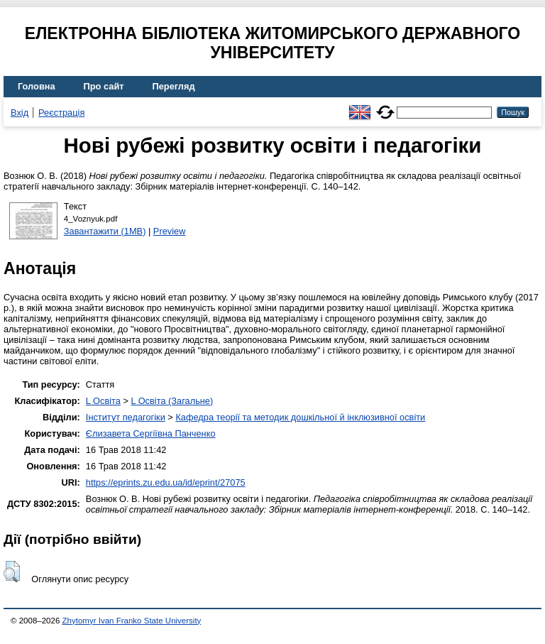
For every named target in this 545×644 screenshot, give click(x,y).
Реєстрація (61, 112)
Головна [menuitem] (36, 86)
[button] (12, 571)
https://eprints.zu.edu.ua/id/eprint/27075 (166, 482)
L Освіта (103, 400)
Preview (169, 231)
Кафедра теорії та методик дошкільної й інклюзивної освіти (300, 417)
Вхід (19, 112)
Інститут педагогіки (125, 417)
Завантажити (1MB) (105, 231)
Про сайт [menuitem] (104, 86)
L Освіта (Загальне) (172, 400)
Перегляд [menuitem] (174, 86)
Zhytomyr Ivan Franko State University (132, 620)
